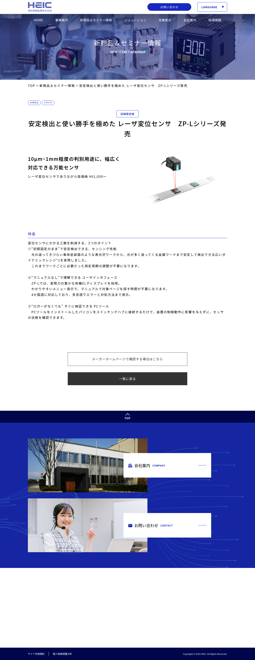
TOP (128, 418)
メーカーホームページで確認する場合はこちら (127, 359)
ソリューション (135, 20)
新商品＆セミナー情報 (96, 20)
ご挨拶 (164, 616)
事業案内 (61, 20)
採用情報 (214, 20)
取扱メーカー (168, 593)
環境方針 (166, 633)
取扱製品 (166, 587)
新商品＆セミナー (213, 581)
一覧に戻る (127, 378)
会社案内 (189, 20)
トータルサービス (171, 599)
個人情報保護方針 (62, 653)
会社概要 (166, 622)
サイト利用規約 (36, 653)
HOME (38, 20)
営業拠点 (165, 20)
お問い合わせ (169, 7)
